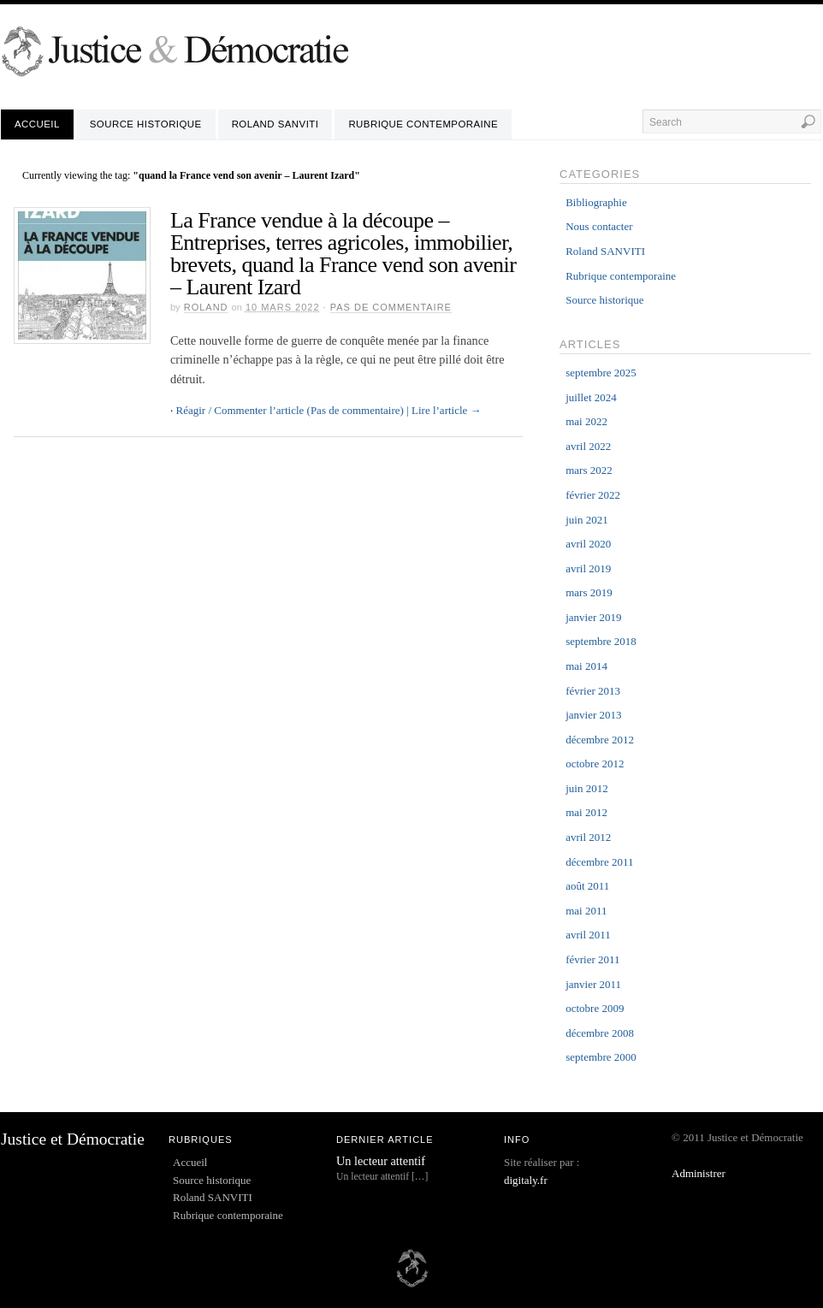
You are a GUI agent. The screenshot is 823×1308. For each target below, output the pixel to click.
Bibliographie (596, 202)
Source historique (146, 124)
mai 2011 (586, 910)
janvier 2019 (593, 617)
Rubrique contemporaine (423, 124)
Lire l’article (447, 410)
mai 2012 (586, 812)
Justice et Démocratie (73, 1139)
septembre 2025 (600, 372)
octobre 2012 (594, 763)
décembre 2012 (599, 739)
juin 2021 (586, 519)
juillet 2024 (591, 397)
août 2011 (587, 885)
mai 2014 (586, 666)
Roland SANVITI (275, 124)
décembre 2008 (599, 1033)
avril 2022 (588, 446)
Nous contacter (598, 226)
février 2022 (592, 494)
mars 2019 (589, 592)
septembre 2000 (600, 1057)
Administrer (698, 1173)
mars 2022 (589, 470)
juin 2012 (586, 788)
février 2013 (592, 690)
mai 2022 (586, 421)
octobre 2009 (594, 1008)
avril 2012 (588, 837)
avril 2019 (588, 568)
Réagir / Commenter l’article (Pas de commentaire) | (292, 410)
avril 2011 (588, 934)
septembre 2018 (600, 641)
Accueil (37, 124)
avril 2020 (588, 543)
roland (206, 307)
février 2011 (592, 959)
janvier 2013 (593, 714)
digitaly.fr (526, 1180)
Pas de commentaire (391, 307)
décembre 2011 (599, 861)
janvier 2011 (593, 984)
